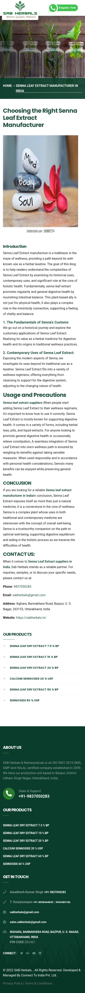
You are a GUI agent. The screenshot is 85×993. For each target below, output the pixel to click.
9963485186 (63, 902)
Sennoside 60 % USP (25, 701)
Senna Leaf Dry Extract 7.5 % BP (34, 647)
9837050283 (22, 587)
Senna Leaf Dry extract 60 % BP (34, 690)
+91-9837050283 (34, 796)
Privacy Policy (12, 983)
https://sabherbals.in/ (31, 618)
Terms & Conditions (38, 983)
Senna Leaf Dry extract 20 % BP (34, 668)
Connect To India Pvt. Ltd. (38, 975)
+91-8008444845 (43, 902)
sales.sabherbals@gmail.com (28, 922)
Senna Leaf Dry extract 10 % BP (34, 657)
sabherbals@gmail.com (28, 596)
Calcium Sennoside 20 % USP (31, 679)
